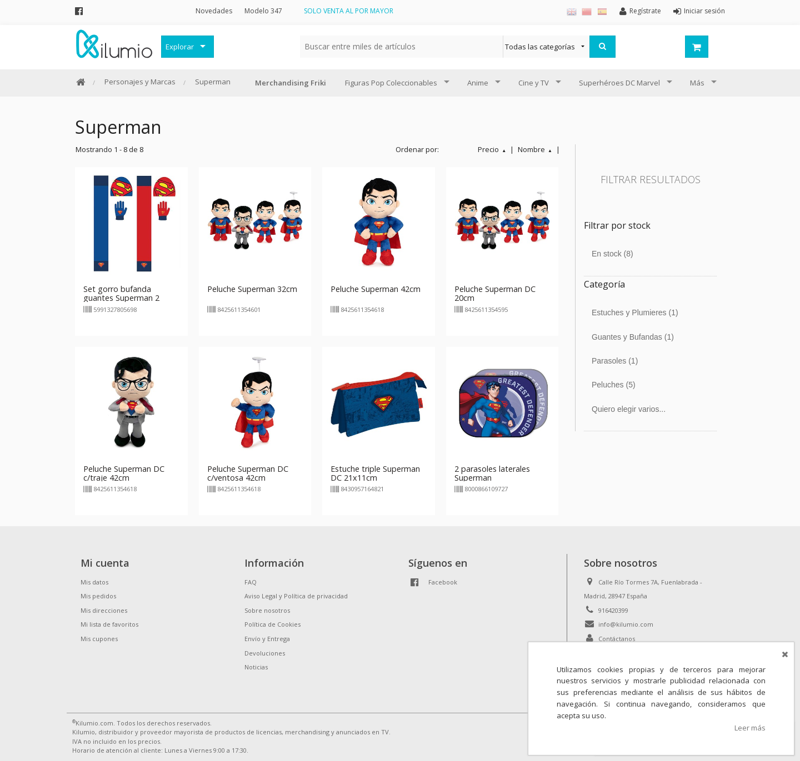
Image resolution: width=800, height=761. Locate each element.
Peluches (614, 384)
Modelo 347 (263, 11)
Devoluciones (264, 653)
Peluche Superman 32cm (252, 289)
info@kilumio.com (625, 624)
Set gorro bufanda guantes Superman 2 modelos (121, 298)
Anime (477, 83)
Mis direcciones (104, 610)
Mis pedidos (98, 596)
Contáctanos (616, 638)
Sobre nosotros (267, 610)
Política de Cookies (272, 624)
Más (697, 83)
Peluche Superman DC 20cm (495, 293)
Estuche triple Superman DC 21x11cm (375, 473)
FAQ (250, 582)
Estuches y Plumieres (635, 312)
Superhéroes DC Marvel (619, 83)
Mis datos (94, 582)
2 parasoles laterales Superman (492, 473)
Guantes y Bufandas (633, 336)
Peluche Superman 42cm (376, 289)
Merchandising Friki (290, 83)
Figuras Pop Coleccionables (391, 83)
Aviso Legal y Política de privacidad (296, 596)
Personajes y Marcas (140, 82)
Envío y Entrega (267, 638)
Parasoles (615, 360)
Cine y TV (533, 83)
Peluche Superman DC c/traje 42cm (123, 473)
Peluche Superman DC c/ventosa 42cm (247, 473)
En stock (612, 253)
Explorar (180, 47)
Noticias (256, 667)
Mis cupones (99, 638)
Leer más (750, 728)
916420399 (613, 610)
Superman (213, 82)
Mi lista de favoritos (109, 624)
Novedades (214, 11)
